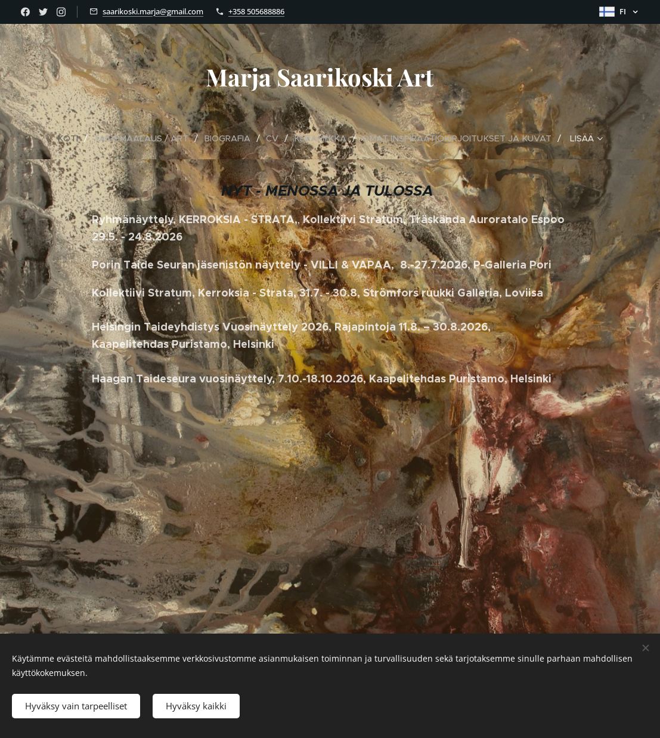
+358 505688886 (256, 11)
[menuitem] (35, 138)
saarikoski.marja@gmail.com (153, 11)
